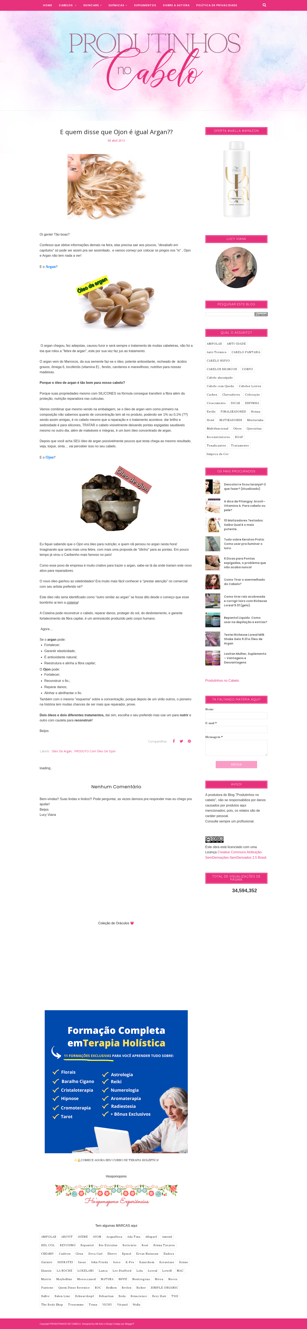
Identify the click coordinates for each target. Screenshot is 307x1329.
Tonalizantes (216, 445)
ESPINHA (252, 403)
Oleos (237, 428)
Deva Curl (95, 1254)
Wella (136, 1304)
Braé (145, 1245)
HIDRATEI (65, 1262)
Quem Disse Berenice (74, 1287)
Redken (111, 1287)
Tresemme (76, 1304)
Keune (183, 1262)
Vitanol (122, 1304)
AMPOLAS (48, 1237)
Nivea (159, 1279)
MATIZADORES (230, 420)
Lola (139, 1270)
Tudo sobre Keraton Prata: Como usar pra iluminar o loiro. (244, 543)
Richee (141, 1287)
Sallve (45, 1296)
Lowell (167, 1270)
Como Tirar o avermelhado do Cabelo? (244, 582)
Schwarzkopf (84, 1296)
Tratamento (240, 445)
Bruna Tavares (164, 1245)
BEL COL (48, 1245)
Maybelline (64, 1279)
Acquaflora (114, 1237)
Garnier (47, 1262)
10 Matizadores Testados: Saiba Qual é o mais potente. (244, 524)
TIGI (174, 1296)
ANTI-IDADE (236, 343)
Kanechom (146, 1262)
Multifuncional (217, 428)
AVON (97, 1237)
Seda (122, 1296)
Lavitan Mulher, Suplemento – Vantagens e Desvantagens (245, 658)
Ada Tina (133, 1237)
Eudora (169, 1254)
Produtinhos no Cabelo (222, 680)
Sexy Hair (159, 1296)
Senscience (139, 1296)
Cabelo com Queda (220, 386)
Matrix (46, 1279)
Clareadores (231, 394)
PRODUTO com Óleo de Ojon (95, 751)
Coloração (252, 394)
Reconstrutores (218, 437)
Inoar (82, 1262)
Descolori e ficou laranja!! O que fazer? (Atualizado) (245, 486)
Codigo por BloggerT (123, 1324)
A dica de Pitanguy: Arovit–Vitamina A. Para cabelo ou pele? (244, 505)
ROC (98, 1287)
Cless (79, 1254)
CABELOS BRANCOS (222, 369)
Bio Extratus (108, 1245)
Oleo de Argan (62, 751)
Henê (210, 420)
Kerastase (166, 1262)
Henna (255, 411)
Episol (126, 1254)
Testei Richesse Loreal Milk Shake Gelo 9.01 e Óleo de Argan (244, 639)
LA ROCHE (64, 1270)
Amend (167, 1237)
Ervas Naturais (147, 1254)
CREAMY (47, 1254)
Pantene (47, 1287)
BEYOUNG (68, 1245)
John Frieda (99, 1262)
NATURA (107, 1279)
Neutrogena (141, 1279)
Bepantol (87, 1245)
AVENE (83, 1237)
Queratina (254, 428)
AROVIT (67, 1237)
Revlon (126, 1287)
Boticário (130, 1245)
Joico (117, 1262)
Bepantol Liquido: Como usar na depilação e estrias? (245, 620)
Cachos (212, 394)
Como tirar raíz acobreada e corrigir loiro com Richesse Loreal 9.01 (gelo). (245, 601)
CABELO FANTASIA (246, 352)
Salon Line (62, 1296)
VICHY (107, 1304)
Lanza (103, 1270)
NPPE (123, 1279)
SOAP (239, 437)
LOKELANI (85, 1270)
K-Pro (130, 1262)
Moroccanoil (86, 1279)
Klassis (46, 1270)
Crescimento (216, 403)
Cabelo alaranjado (220, 377)
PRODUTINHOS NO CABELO (65, 1324)
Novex (173, 1279)
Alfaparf (151, 1237)
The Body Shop (52, 1304)
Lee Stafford (122, 1270)
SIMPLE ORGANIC (164, 1287)
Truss (93, 1304)
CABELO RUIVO (218, 360)
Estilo (211, 411)
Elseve (112, 1254)
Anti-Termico (217, 352)
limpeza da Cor (218, 454)
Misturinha (255, 420)
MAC (180, 1270)
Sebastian (106, 1296)
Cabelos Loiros (250, 386)
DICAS (235, 403)
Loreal (152, 1270)
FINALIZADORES (233, 411)
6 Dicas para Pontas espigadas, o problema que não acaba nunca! (245, 562)
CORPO (247, 369)
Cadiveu (65, 1254)
